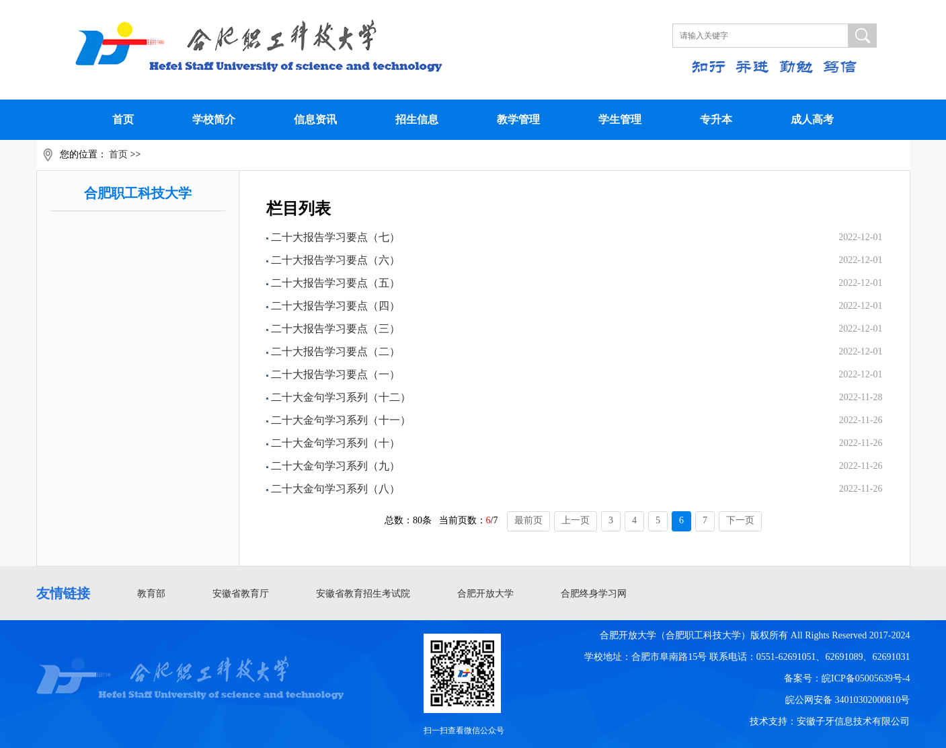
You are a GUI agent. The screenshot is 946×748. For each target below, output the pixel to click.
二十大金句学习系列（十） (335, 443)
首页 (123, 119)
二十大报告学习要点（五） (335, 283)
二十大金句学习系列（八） (335, 488)
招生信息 (416, 119)
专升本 (716, 119)
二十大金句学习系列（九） (335, 466)
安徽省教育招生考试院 (363, 594)
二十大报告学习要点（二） (335, 351)
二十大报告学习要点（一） (335, 374)
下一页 (740, 520)
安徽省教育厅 (240, 594)
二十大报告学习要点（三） (335, 328)
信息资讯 (315, 119)
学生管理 (619, 119)
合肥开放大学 (485, 594)
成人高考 (812, 119)
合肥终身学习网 (594, 594)
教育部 (151, 594)
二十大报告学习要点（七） (335, 237)
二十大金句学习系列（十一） (341, 420)
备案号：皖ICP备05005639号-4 (847, 678)
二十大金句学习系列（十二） (341, 397)
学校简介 (213, 119)
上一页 (575, 520)
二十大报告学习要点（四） (335, 305)
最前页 (528, 520)
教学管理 (518, 119)
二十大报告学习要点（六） (335, 260)
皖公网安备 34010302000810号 (847, 700)
